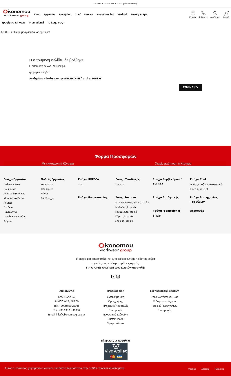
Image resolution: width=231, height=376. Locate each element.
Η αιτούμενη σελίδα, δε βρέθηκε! (31, 32)
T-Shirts (119, 184)
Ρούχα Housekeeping (93, 197)
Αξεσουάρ (197, 210)
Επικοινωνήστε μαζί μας (164, 296)
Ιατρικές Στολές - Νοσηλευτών (132, 202)
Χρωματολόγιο (115, 323)
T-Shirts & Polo (12, 184)
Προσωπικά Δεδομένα (115, 314)
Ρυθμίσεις (219, 369)
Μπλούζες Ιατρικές (125, 207)
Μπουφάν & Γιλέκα (14, 198)
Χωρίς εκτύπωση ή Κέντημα (173, 163)
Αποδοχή (205, 369)
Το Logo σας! (55, 22)
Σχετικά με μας (115, 296)
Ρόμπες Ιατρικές (124, 216)
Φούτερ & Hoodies (14, 193)
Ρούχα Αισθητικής (166, 197)
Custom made (115, 318)
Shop (37, 14)
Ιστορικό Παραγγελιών (164, 305)
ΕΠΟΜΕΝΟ (190, 87)
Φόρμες (8, 221)
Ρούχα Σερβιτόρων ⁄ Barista (167, 181)
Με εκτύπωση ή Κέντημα (58, 163)
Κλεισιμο (192, 369)
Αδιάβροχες (47, 198)
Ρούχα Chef (198, 179)
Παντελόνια (10, 211)
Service (88, 14)
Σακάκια (8, 207)
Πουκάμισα (10, 189)
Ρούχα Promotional (166, 210)
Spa (80, 184)
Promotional (36, 22)
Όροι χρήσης (115, 301)
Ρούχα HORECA (88, 179)
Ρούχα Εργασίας (15, 179)
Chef (77, 14)
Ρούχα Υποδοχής (127, 179)
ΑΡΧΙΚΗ (5, 32)
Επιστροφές (115, 310)
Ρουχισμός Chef (199, 189)
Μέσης (44, 193)
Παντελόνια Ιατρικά (126, 211)
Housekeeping (105, 14)
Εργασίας (49, 14)
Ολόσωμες (47, 189)
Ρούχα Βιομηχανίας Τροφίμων (204, 199)
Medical (122, 14)
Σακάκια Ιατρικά (124, 220)
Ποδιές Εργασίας (53, 179)
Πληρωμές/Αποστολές (115, 305)
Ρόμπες (8, 202)
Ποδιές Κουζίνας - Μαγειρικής (206, 184)
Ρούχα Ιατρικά (125, 197)
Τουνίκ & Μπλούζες (14, 216)
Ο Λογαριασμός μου (164, 301)
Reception (65, 14)
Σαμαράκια (47, 184)
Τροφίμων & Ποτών (13, 22)
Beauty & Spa (138, 14)
